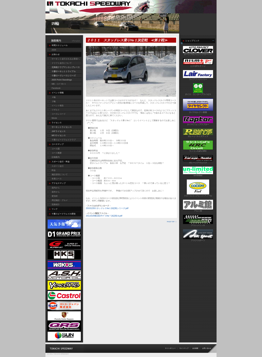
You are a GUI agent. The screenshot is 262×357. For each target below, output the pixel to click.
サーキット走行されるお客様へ (66, 59)
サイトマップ (183, 348)
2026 (54, 50)
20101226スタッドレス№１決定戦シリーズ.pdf (107, 208)
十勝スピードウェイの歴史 (64, 214)
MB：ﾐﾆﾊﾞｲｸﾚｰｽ (59, 84)
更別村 (55, 196)
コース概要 (57, 153)
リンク (55, 209)
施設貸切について (60, 174)
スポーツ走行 (58, 166)
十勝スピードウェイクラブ (64, 140)
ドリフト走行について (62, 63)
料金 (54, 170)
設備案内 (56, 157)
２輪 (54, 101)
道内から (56, 188)
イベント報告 (58, 105)
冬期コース (57, 178)
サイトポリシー (170, 348)
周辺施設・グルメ (60, 200)
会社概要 (195, 348)
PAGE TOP (170, 221)
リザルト (56, 110)
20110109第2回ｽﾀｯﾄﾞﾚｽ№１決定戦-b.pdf (104, 216)
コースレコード (59, 114)
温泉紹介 (56, 204)
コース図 (56, 149)
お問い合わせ (206, 348)
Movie (54, 118)
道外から (56, 192)
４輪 (54, 97)
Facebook (56, 88)
